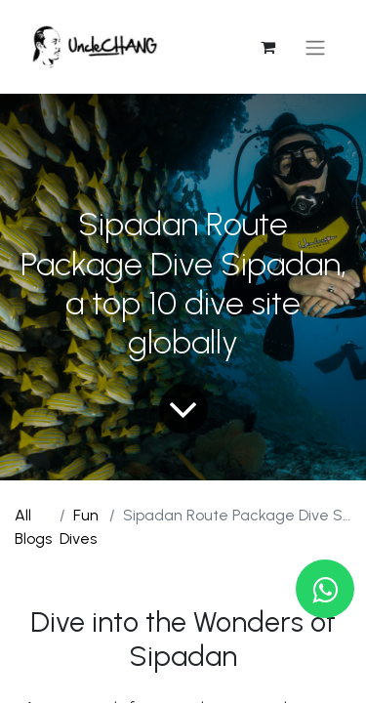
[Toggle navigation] (315, 47)
